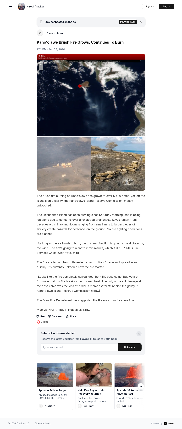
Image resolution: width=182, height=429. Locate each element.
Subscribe (130, 347)
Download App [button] (127, 22)
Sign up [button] (149, 6)
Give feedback (43, 423)
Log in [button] (166, 6)
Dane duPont (54, 33)
